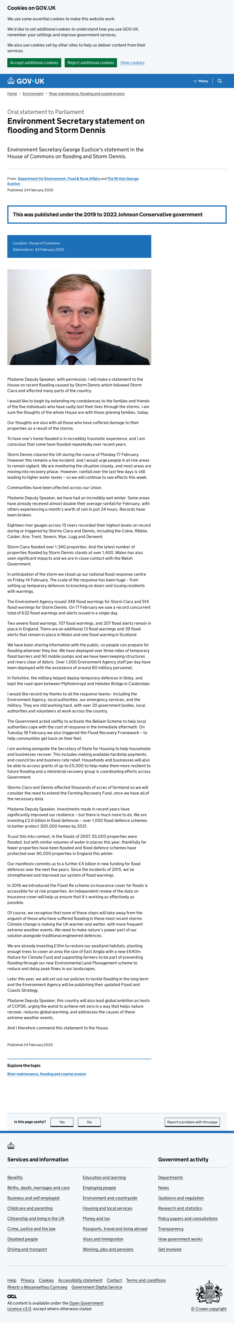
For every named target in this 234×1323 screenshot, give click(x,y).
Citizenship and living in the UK (35, 1218)
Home (12, 93)
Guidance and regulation (181, 1198)
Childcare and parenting (30, 1208)
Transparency (171, 1228)
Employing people (99, 1187)
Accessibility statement (80, 1280)
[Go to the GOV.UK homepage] (25, 81)
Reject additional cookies (90, 62)
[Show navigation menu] (201, 81)
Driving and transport (27, 1249)
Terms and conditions (146, 1280)
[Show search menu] (220, 81)
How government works (180, 1239)
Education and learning (104, 1177)
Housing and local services (107, 1208)
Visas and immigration (103, 1239)
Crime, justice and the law (31, 1228)
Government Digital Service (97, 1287)
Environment (33, 93)
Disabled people (22, 1239)
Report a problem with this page (192, 1122)
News (163, 1187)
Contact (114, 1280)
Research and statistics (180, 1208)
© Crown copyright (209, 1308)
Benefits (15, 1177)
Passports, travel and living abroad (115, 1228)
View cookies (132, 62)
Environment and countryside (110, 1198)
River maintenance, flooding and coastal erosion (87, 93)
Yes (66, 1122)
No (94, 1122)
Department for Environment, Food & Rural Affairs (59, 178)
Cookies (46, 1280)
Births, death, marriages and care (38, 1187)
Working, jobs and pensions (108, 1249)
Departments (170, 1177)
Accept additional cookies (34, 62)
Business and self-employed (33, 1198)
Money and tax (96, 1218)
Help (11, 1280)
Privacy (28, 1280)
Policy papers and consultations (188, 1218)
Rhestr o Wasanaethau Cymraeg (37, 1287)
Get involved (169, 1249)
